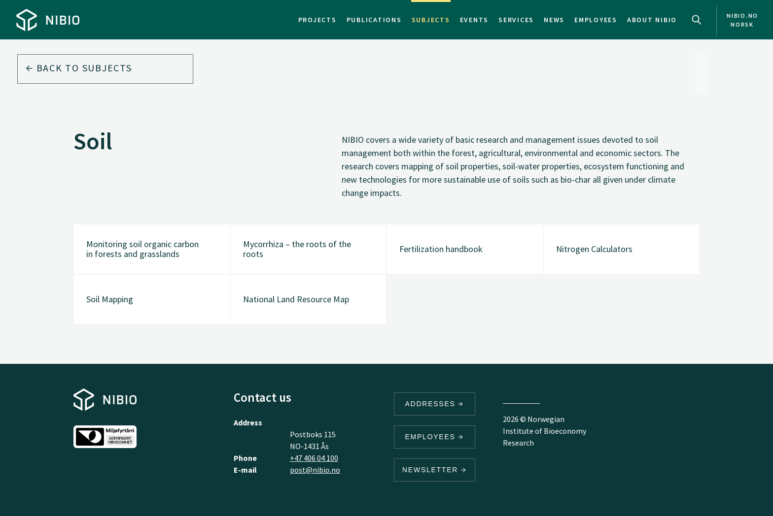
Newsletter (434, 470)
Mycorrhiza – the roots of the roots (297, 248)
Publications (374, 19)
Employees (595, 19)
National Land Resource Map (296, 299)
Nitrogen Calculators (594, 249)
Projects (317, 19)
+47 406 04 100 (314, 458)
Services (516, 19)
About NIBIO (652, 19)
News (554, 19)
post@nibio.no (315, 470)
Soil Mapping (109, 299)
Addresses (434, 404)
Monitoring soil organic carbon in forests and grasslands (142, 248)
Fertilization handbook (441, 249)
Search (696, 20)
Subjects (431, 19)
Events (474, 19)
